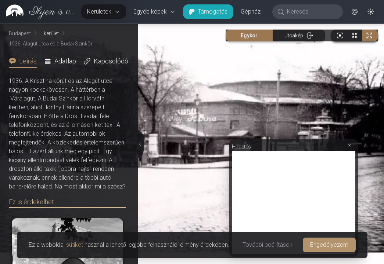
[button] (354, 11)
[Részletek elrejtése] (139, 144)
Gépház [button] (251, 11)
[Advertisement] (293, 202)
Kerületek (103, 11)
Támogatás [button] (208, 11)
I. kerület (49, 33)
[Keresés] (311, 11)
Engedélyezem (329, 244)
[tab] (25, 61)
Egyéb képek (154, 11)
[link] (37, 12)
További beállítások (268, 244)
